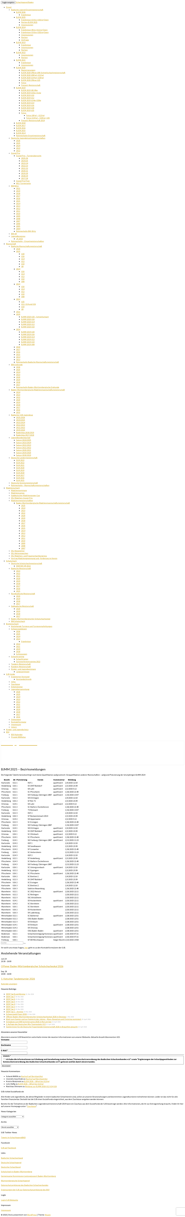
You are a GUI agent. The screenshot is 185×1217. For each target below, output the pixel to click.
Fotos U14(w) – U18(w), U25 (38, 118)
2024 (18, 145)
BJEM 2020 (20, 67)
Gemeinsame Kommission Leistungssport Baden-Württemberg (28, 1176)
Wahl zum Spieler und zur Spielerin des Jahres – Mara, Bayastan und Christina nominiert (43, 1019)
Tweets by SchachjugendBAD (13, 1137)
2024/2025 (20, 420)
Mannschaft (11, 243)
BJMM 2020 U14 (28, 322)
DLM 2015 (20, 480)
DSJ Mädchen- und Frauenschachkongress (29, 556)
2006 (18, 223)
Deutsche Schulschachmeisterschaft (26, 563)
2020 (18, 314)
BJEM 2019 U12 (27, 98)
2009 (18, 216)
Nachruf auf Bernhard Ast (32, 1076)
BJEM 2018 (20, 123)
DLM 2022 (20, 462)
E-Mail (4, 1050)
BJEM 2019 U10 (27, 95)
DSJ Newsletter (18, 551)
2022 (18, 150)
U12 (22, 261)
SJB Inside (10, 674)
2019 (18, 191)
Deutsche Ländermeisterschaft (24, 457)
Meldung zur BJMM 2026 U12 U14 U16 (41, 1086)
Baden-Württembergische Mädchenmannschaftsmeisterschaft (38, 389)
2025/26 (24, 158)
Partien (24, 37)
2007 (18, 221)
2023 (18, 148)
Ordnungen (16, 719)
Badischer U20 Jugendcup (22, 415)
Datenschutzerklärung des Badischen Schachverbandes (24, 1185)
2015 (18, 201)
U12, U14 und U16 (28, 304)
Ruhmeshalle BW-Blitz (26, 231)
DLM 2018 (20, 473)
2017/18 (24, 178)
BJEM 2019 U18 (27, 108)
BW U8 (14, 233)
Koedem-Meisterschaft (21, 666)
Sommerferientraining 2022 (28, 661)
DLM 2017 (20, 475)
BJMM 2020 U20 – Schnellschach (35, 316)
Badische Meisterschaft (21, 568)
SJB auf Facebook (8, 1148)
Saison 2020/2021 (23, 450)
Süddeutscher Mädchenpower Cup (25, 495)
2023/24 (24, 163)
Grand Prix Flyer (23, 181)
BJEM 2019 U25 (27, 110)
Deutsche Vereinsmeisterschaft (24, 483)
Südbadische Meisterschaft (22, 606)
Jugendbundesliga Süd (20, 437)
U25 (22, 301)
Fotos (23, 82)
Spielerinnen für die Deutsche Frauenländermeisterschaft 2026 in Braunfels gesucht (42, 1026)
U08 (22, 281)
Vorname (5, 1039)
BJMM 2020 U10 (28, 327)
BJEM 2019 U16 (27, 105)
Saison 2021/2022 (23, 447)
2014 (18, 203)
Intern (14, 727)
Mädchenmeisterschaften (22, 500)
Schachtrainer (22, 659)
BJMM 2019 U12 (28, 339)
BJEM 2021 (20, 60)
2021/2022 (20, 427)
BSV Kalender (17, 734)
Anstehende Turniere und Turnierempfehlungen (31, 626)
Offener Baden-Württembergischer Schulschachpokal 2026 (32, 966)
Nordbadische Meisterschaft (23, 593)
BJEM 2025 (20, 17)
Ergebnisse (26, 14)
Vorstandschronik (23, 679)
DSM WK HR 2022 (23, 566)
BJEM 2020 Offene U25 (30, 80)
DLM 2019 (20, 470)
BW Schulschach (18, 621)
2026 (18, 140)
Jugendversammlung (20, 689)
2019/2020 (20, 430)
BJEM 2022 (20, 52)
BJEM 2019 (20, 87)
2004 (18, 228)
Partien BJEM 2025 (29, 22)
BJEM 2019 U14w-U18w (31, 100)
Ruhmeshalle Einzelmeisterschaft (30, 135)
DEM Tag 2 (10, 1009)
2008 (18, 218)
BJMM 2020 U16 (28, 319)
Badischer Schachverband (12, 1158)
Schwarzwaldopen (19, 629)
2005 (18, 226)
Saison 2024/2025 (23, 440)
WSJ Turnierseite (23, 183)
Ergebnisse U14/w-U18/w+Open (35, 19)
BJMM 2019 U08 (28, 344)
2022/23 (24, 165)
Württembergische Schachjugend (15, 1180)
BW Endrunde (17, 364)
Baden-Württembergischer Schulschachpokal (30, 618)
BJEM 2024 (20, 27)
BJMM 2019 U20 (28, 332)
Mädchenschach (13, 488)
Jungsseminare (22, 671)
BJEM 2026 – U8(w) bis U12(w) (36, 1081)
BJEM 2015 (20, 130)
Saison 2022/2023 (23, 445)
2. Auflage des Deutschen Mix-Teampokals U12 (26, 1024)
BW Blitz (15, 186)
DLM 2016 (20, 478)
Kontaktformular (18, 722)
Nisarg (48, 1214)
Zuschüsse (15, 684)
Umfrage (25, 40)
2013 (18, 206)
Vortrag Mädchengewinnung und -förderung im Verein (34, 558)
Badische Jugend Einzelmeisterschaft (27, 9)
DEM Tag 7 (10, 996)
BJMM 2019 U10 (28, 342)
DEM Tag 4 (10, 1004)
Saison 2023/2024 (23, 442)
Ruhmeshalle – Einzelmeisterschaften (27, 241)
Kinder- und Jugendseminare (23, 669)
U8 (22, 266)
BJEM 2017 (20, 125)
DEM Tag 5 (10, 1001)
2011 (18, 211)
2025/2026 (20, 417)
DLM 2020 (20, 467)
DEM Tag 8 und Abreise (15, 994)
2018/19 (24, 176)
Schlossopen (21, 654)
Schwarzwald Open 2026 (16, 1014)
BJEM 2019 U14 (27, 103)
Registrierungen (28, 70)
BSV (7, 732)
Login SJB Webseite (9, 1200)
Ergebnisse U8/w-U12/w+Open (34, 30)
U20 (22, 254)
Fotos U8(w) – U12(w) (35, 115)
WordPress (32, 1214)
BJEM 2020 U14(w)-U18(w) (32, 77)
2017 (18, 196)
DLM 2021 (20, 465)
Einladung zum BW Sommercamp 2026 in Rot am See (28, 1021)
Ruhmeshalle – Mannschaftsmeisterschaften (30, 485)
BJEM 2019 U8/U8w (29, 90)
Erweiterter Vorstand (20, 676)
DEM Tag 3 (10, 1006)
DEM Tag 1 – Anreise (14, 1011)
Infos (13, 681)
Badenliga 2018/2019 (25, 432)
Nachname (6, 1045)
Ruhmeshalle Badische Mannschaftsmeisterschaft (37, 362)
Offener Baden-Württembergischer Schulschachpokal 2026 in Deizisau (36, 1016)
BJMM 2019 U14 (28, 337)
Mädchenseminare (19, 490)
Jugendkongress (18, 236)
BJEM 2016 (20, 128)
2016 (18, 198)
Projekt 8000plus (18, 737)
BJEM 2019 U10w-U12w (31, 92)
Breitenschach (12, 624)
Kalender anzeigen (9, 984)
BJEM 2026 (20, 12)
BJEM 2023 (20, 42)
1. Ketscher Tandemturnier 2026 (18, 978)
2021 (18, 188)
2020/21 (24, 171)
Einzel (8, 7)
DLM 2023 (20, 460)
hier (26, 947)
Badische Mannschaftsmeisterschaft (26, 246)
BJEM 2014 (20, 133)
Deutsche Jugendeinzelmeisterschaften (28, 138)
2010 (18, 213)
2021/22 (24, 168)
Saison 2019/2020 (23, 452)
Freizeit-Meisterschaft (30, 85)
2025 (18, 143)
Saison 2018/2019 (23, 455)
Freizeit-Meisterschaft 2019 (33, 120)
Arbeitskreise (17, 686)
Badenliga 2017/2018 (25, 435)
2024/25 (24, 160)
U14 (22, 259)
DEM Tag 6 (10, 999)
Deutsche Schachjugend (11, 1162)
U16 (22, 256)
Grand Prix (15, 153)
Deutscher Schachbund (11, 1167)
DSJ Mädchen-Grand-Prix (22, 498)
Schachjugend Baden (25, 2)
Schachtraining (17, 656)
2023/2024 (20, 422)
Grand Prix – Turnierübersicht (28, 155)
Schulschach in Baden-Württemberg (16, 1171)
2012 (18, 208)
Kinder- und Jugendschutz (17, 729)
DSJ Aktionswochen (19, 553)
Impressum (16, 724)
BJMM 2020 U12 (28, 324)
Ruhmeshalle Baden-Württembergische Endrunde (37, 387)
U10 (22, 264)
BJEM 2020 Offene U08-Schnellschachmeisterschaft (43, 72)
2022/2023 (20, 425)
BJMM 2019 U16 (28, 334)
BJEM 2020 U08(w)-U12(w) (32, 75)
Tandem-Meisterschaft (21, 664)
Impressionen (27, 25)
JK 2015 (19, 238)
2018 (18, 193)
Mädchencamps (17, 493)
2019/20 (24, 173)
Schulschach (11, 561)
